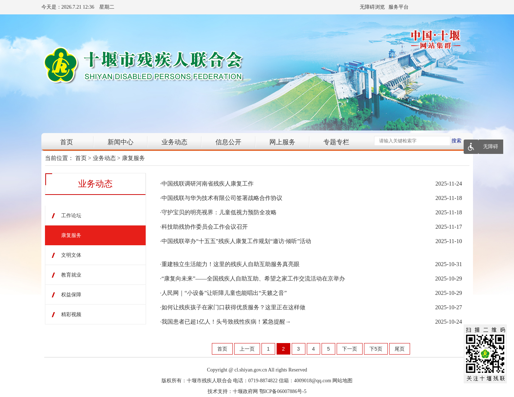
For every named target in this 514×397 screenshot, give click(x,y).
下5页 (375, 349)
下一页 (349, 349)
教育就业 (71, 275)
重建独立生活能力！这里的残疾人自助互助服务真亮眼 (231, 264)
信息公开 (228, 142)
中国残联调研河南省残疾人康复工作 (208, 184)
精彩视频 (71, 314)
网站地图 (342, 380)
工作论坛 (71, 215)
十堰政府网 (245, 391)
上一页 (247, 349)
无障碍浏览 (372, 7)
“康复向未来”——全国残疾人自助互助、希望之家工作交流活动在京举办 (253, 278)
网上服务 (282, 142)
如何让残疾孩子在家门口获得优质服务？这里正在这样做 (233, 307)
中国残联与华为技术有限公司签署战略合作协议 (222, 198)
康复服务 (133, 158)
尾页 (400, 349)
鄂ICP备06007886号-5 (282, 391)
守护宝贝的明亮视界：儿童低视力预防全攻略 (219, 212)
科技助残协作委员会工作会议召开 (205, 227)
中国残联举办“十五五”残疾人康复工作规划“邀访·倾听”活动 (236, 241)
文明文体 (71, 255)
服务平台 (398, 7)
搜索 (456, 140)
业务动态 (174, 142)
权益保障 (71, 294)
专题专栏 (336, 142)
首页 (66, 142)
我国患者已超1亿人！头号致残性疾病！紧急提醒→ (226, 322)
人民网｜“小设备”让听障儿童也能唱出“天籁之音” (224, 293)
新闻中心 (120, 142)
